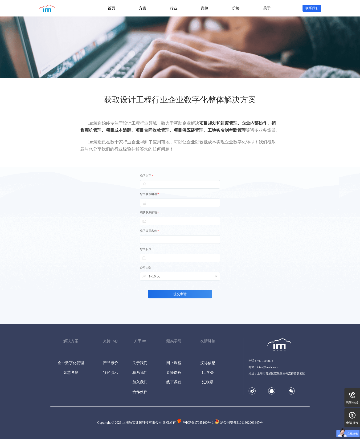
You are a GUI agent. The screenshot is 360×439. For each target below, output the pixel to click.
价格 (236, 8)
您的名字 (146, 175)
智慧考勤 (70, 372)
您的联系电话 (149, 194)
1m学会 (208, 372)
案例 (205, 8)
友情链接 (207, 341)
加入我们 (139, 382)
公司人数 (145, 267)
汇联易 (207, 382)
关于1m (140, 341)
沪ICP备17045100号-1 (198, 422)
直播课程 (173, 372)
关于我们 (139, 363)
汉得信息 (207, 363)
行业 (173, 8)
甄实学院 (173, 341)
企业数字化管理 (71, 363)
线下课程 (173, 382)
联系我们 (139, 372)
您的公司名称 (149, 230)
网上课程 (173, 363)
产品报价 (110, 363)
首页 (111, 8)
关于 (267, 8)
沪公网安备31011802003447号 (241, 422)
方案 (142, 8)
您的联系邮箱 (149, 212)
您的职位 (145, 249)
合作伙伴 (139, 392)
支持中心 (110, 341)
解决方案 (70, 341)
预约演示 (110, 372)
